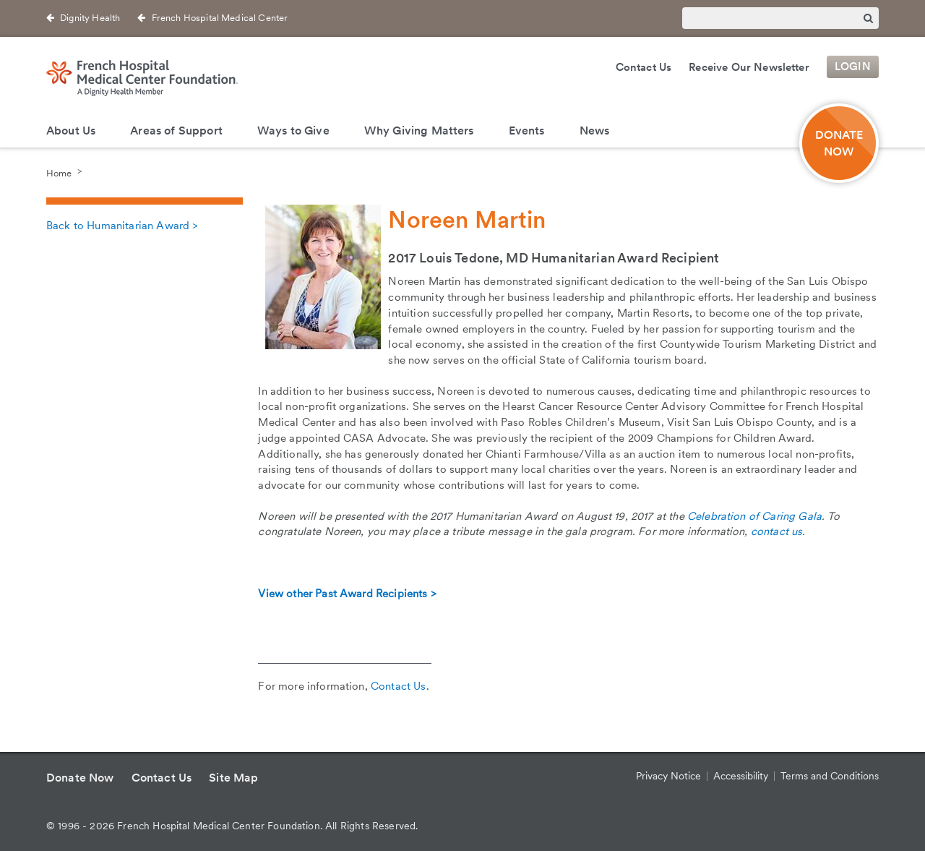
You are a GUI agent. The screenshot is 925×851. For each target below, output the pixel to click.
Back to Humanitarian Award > (121, 225)
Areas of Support (176, 130)
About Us (70, 130)
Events (527, 130)
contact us (777, 531)
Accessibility (740, 776)
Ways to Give (293, 130)
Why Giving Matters (419, 130)
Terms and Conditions (829, 776)
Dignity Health (90, 17)
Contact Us (644, 67)
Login (853, 67)
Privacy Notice (668, 776)
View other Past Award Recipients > (346, 593)
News (595, 130)
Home (59, 172)
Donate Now (80, 777)
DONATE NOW (839, 143)
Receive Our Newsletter (749, 67)
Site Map (233, 777)
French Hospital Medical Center (220, 17)
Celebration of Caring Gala (754, 516)
